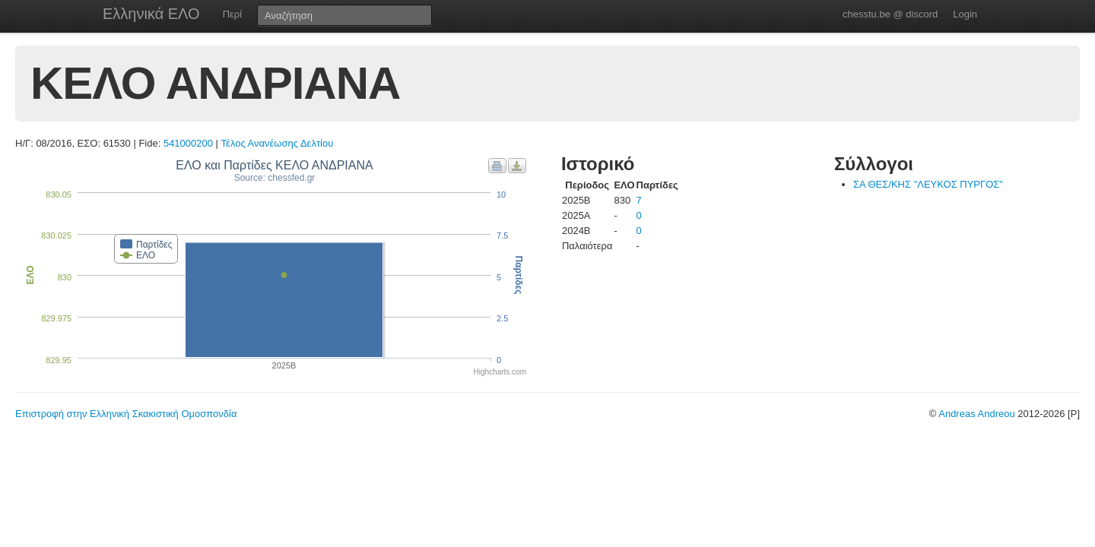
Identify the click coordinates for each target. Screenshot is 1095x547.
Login (965, 14)
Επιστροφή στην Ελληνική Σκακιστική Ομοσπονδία (125, 413)
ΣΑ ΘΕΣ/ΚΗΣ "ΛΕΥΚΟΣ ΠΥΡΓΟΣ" (928, 184)
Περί (232, 14)
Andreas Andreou (976, 413)
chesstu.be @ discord (890, 14)
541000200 (188, 143)
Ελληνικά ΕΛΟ (151, 13)
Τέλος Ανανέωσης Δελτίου (277, 143)
